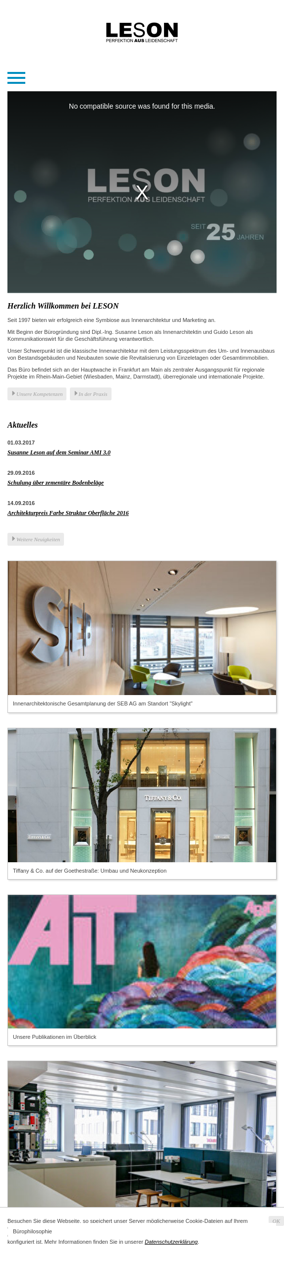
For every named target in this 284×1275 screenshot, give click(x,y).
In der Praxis (93, 394)
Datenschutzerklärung (171, 1242)
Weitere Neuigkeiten (38, 539)
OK (276, 1221)
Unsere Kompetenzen (39, 394)
